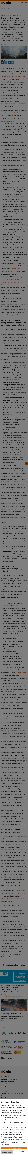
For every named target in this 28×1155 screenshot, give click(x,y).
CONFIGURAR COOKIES (21, 1152)
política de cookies (7, 1142)
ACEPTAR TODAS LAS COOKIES (14, 1148)
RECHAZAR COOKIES (7, 1152)
